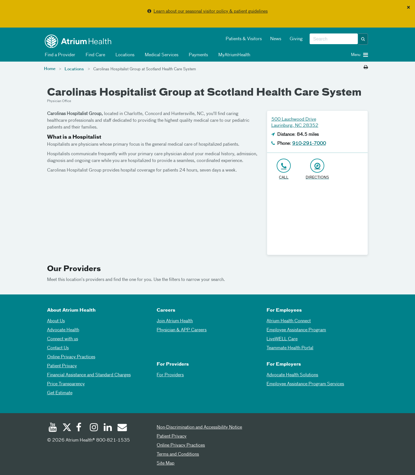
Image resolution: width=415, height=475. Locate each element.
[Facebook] (80, 428)
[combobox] (334, 39)
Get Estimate (59, 393)
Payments (197, 55)
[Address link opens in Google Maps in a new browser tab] (317, 169)
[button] (363, 39)
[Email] (121, 428)
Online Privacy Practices (71, 357)
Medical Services (160, 55)
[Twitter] (66, 428)
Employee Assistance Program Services (305, 384)
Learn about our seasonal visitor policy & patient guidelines (211, 11)
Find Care (94, 55)
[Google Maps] (317, 219)
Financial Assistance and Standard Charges (89, 375)
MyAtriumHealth (233, 55)
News (275, 39)
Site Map (165, 463)
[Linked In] (108, 428)
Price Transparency (66, 384)
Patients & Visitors (244, 39)
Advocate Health (63, 330)
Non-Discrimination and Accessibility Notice (199, 427)
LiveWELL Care (282, 339)
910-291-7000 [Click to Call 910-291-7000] (309, 143)
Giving (296, 39)
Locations (124, 55)
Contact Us (58, 348)
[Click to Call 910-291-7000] (284, 169)
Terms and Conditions (178, 454)
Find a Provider (59, 55)
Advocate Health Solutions (292, 375)
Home (50, 69)
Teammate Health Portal (290, 348)
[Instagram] (94, 428)
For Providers (170, 375)
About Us (56, 321)
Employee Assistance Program (296, 330)
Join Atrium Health (175, 321)
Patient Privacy (62, 366)
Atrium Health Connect (289, 321)
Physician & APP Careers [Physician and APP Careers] (182, 330)
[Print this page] (366, 67)
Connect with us (62, 339)
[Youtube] (52, 428)
